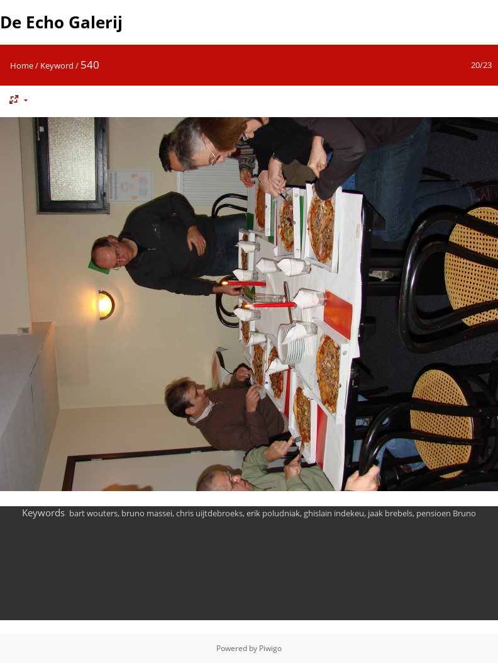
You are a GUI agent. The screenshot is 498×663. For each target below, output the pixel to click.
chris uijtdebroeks (209, 513)
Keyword (57, 65)
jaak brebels (390, 513)
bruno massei (146, 513)
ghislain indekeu (334, 513)
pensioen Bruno (446, 513)
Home (21, 65)
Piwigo (270, 648)
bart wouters (93, 513)
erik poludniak (273, 513)
